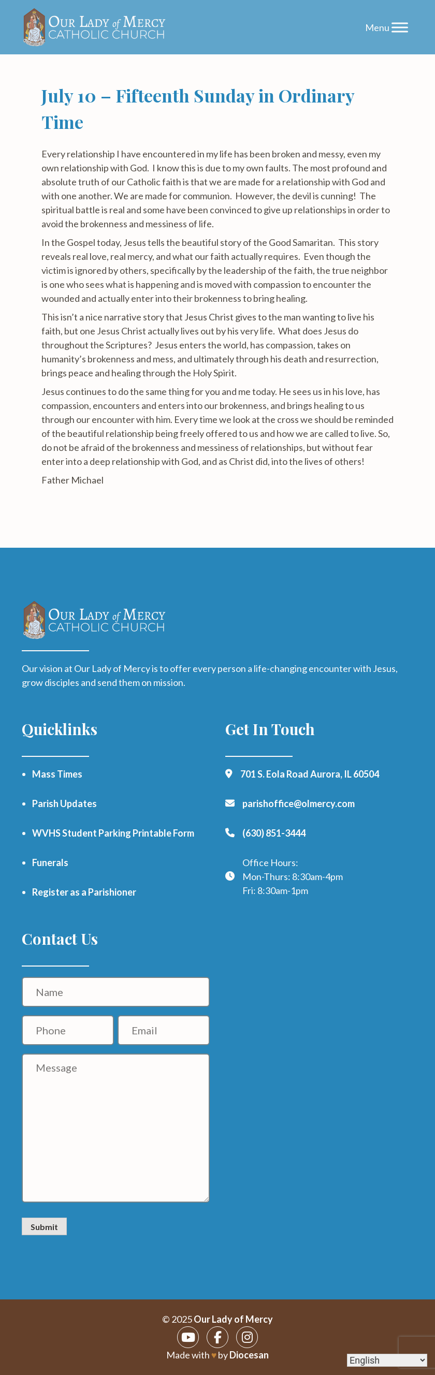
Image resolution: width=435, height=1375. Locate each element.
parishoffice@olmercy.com (298, 803)
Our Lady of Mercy (233, 1319)
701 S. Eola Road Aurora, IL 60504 (309, 774)
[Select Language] (387, 1360)
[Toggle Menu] (400, 27)
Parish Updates (64, 803)
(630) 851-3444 (274, 833)
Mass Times (57, 774)
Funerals (50, 862)
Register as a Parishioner (84, 892)
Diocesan (249, 1355)
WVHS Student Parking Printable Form (113, 833)
